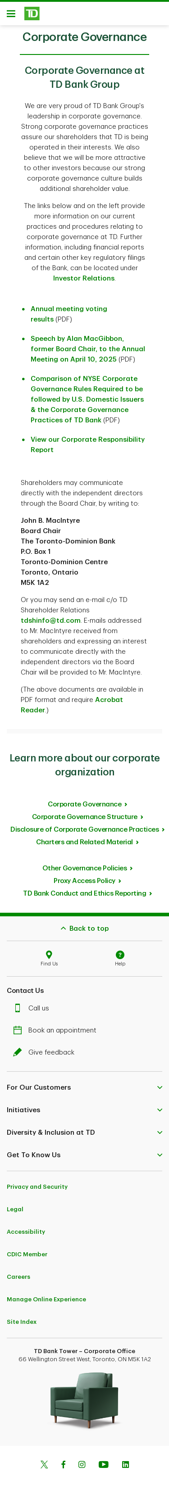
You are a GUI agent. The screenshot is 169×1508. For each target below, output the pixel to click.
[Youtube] (104, 1465)
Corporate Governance (84, 804)
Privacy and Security (37, 1187)
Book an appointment (57, 1030)
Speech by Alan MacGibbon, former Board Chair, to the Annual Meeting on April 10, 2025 (88, 349)
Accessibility (26, 1232)
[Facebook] (63, 1465)
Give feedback (46, 1052)
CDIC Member (27, 1254)
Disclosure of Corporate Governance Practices (84, 829)
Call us (33, 1008)
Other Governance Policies (84, 868)
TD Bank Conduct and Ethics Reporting (84, 893)
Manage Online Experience (46, 1299)
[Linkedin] (125, 1465)
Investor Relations (83, 278)
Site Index (22, 1322)
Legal (15, 1209)
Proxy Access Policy (84, 881)
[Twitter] (44, 1465)
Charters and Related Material (84, 842)
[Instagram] (81, 1465)
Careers (18, 1277)
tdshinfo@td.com (51, 620)
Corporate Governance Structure (84, 817)
